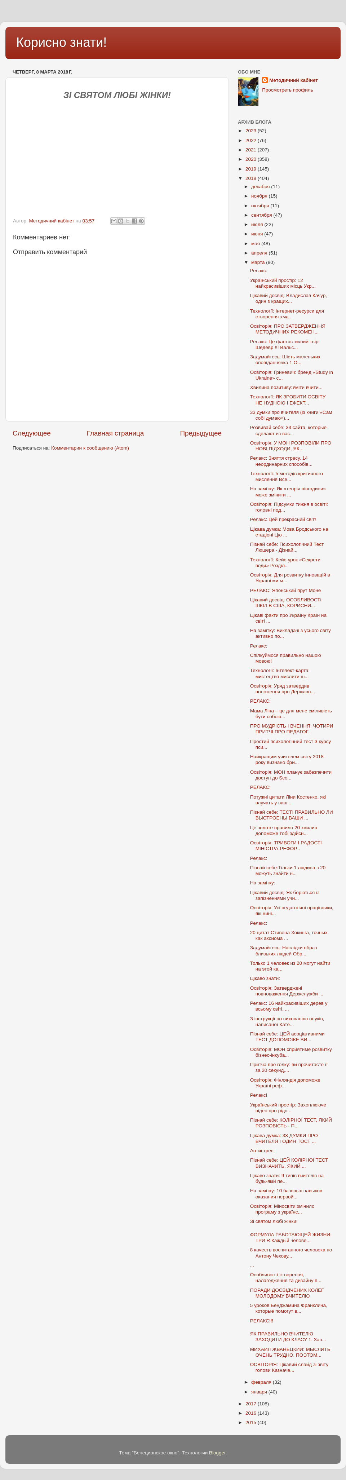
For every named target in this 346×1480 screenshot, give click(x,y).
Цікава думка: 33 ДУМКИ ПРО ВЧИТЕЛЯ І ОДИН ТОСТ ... (284, 1138)
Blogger (217, 1452)
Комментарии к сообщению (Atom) (90, 448)
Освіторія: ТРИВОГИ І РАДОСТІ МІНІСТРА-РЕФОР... (286, 845)
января (260, 1392)
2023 (251, 130)
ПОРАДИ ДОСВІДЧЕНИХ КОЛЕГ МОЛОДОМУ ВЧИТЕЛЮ (287, 1293)
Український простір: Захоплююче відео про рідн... (288, 1107)
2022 (251, 140)
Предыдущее (201, 433)
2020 (251, 159)
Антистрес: (262, 1150)
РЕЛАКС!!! (262, 1321)
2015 (251, 1422)
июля (257, 224)
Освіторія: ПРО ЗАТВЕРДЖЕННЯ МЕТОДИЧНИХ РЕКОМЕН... (287, 329)
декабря (261, 186)
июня (257, 234)
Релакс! (258, 1095)
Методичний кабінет (293, 80)
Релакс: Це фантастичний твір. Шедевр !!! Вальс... (285, 344)
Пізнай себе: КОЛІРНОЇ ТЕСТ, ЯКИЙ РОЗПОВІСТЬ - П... (291, 1122)
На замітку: (262, 882)
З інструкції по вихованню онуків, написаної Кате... (287, 1021)
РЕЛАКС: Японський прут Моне (285, 590)
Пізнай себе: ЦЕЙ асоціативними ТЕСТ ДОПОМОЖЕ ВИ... (287, 1036)
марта (258, 262)
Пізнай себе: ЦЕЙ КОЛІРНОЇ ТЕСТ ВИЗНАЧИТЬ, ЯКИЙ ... (289, 1162)
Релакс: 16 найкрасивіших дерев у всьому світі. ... (289, 1006)
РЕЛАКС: (260, 701)
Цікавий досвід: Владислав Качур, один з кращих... (288, 298)
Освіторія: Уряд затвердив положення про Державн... (282, 688)
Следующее (32, 433)
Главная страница (115, 433)
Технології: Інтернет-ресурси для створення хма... (287, 313)
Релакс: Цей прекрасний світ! (283, 519)
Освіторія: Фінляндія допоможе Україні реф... (285, 1082)
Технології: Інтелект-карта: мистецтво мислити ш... (280, 673)
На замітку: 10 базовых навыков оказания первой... (286, 1193)
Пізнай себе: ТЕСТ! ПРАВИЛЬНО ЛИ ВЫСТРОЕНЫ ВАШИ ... (291, 815)
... (252, 1265)
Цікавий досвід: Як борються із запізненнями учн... (285, 895)
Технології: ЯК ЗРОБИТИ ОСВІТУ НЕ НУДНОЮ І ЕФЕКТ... (288, 399)
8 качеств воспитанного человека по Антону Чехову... (291, 1252)
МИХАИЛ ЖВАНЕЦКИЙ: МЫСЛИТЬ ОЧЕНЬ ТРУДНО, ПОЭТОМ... (290, 1352)
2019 (251, 169)
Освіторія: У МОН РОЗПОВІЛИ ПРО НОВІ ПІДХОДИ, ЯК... (290, 445)
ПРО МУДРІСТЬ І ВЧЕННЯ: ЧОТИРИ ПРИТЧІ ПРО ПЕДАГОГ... (291, 728)
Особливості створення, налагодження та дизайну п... (285, 1277)
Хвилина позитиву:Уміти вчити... (286, 387)
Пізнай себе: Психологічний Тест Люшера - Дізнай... (287, 547)
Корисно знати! (61, 42)
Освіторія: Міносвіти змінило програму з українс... (282, 1209)
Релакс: (258, 270)
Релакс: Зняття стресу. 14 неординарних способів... (281, 461)
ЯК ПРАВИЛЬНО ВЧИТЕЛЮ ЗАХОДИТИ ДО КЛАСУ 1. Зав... (288, 1336)
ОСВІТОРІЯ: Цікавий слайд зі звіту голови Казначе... (289, 1367)
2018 (251, 178)
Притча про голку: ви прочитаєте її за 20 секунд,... (289, 1067)
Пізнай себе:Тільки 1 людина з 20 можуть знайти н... (288, 870)
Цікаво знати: (265, 978)
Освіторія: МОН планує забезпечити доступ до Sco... (291, 775)
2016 (251, 1413)
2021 (251, 150)
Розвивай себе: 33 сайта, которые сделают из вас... (288, 430)
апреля (260, 253)
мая (256, 243)
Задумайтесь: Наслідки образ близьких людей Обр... (283, 950)
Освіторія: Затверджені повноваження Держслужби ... (286, 991)
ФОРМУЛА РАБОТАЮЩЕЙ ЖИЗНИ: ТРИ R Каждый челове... (291, 1237)
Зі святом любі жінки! (274, 1221)
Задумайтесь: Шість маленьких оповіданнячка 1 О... (285, 359)
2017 (251, 1403)
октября (260, 205)
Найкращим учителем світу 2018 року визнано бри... (287, 759)
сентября (262, 215)
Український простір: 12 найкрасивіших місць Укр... (283, 283)
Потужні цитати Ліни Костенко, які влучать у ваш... (288, 799)
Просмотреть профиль (287, 90)
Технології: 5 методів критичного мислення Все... (286, 476)
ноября (260, 196)
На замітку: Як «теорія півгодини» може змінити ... (288, 491)
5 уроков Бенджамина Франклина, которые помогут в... (288, 1308)
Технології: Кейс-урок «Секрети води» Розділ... (285, 562)
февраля (262, 1382)
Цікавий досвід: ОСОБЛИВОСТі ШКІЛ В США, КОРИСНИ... (285, 602)
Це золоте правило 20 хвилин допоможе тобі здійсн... (283, 830)
